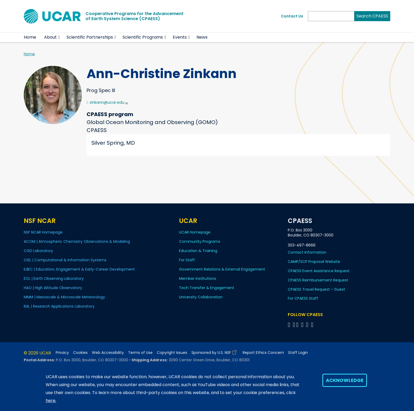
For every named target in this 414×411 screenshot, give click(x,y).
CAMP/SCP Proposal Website (314, 261)
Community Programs (199, 241)
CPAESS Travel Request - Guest (316, 289)
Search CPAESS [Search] (372, 16)
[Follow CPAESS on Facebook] (290, 324)
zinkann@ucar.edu (109, 102)
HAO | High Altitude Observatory (53, 287)
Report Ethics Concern (263, 352)
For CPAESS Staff (303, 298)
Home (30, 37)
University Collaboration (201, 297)
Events (180, 37)
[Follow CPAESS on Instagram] (308, 324)
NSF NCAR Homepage (43, 232)
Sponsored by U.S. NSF (214, 351)
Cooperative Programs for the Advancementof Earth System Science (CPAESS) (135, 16)
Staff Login (298, 352)
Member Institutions (197, 278)
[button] (59, 37)
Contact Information (307, 252)
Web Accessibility (108, 352)
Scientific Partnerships (90, 37)
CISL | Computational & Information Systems (65, 260)
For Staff (187, 260)
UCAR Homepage (194, 232)
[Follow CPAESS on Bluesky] (294, 324)
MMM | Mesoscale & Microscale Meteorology (64, 297)
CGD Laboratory (38, 250)
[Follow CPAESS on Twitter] (298, 324)
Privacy (62, 352)
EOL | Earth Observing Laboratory (54, 278)
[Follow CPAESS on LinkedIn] (303, 324)
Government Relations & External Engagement (222, 269)
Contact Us (292, 16)
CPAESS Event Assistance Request (319, 270)
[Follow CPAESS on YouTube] (313, 324)
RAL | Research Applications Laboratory (59, 306)
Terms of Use (140, 352)
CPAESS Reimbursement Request (318, 280)
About (50, 37)
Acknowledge (345, 380)
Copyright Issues (172, 352)
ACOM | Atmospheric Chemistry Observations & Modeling (77, 241)
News (202, 37)
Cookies (80, 352)
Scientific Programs (143, 37)
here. (51, 401)
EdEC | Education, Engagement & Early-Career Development (79, 269)
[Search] (331, 16)
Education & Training (198, 250)
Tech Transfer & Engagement (206, 287)
